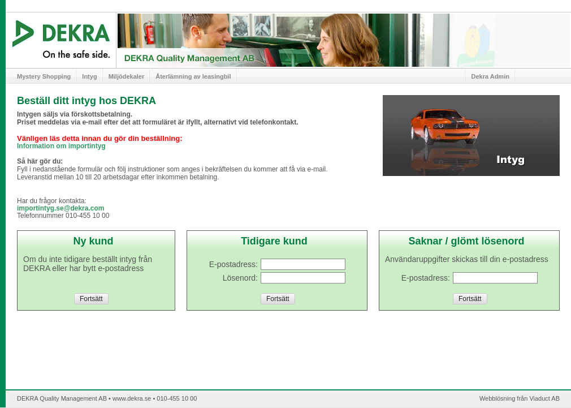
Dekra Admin (490, 76)
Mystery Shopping (44, 76)
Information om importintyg (61, 146)
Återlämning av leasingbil (193, 76)
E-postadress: (425, 277)
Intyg (89, 76)
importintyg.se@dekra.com (60, 208)
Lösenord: (240, 277)
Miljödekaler (127, 76)
